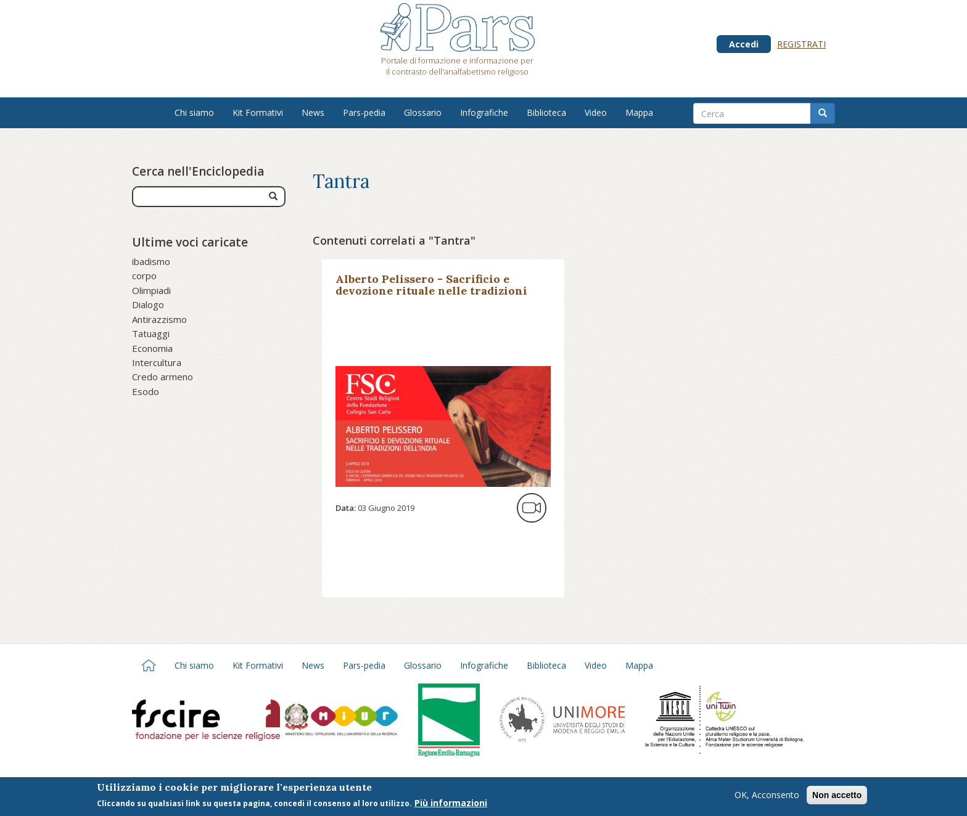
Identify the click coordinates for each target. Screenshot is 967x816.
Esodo (145, 391)
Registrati (801, 44)
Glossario (423, 112)
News (313, 112)
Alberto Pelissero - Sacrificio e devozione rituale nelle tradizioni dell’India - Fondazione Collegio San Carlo (437, 296)
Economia (152, 348)
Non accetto (837, 797)
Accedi (744, 44)
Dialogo (148, 304)
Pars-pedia (364, 112)
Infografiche (484, 112)
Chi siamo (194, 112)
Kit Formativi (257, 112)
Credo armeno (162, 376)
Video (596, 112)
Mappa (639, 112)
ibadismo (151, 261)
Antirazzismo (159, 319)
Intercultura (156, 362)
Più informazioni (450, 804)
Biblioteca (546, 112)
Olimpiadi (151, 290)
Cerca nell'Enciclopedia (198, 171)
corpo (144, 275)
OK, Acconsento (767, 796)
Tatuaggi (151, 333)
